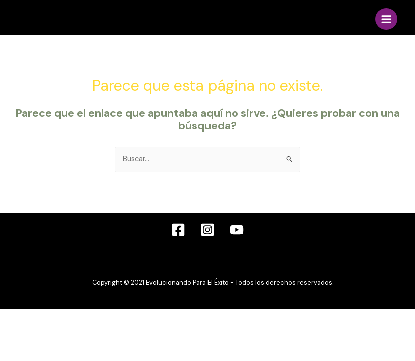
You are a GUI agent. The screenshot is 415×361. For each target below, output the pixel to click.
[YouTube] (237, 230)
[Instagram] (207, 230)
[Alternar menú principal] (386, 19)
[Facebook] (178, 230)
